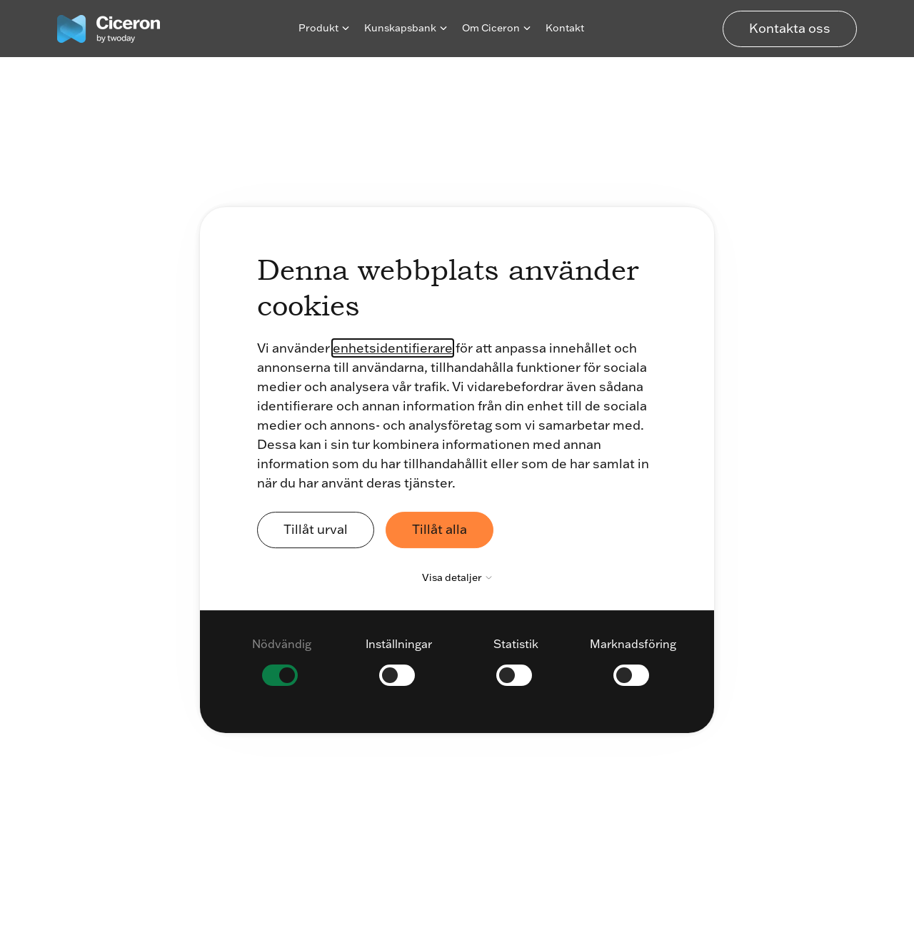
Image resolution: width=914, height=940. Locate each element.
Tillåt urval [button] (315, 529)
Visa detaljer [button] (460, 577)
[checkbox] (281, 661)
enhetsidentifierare (393, 348)
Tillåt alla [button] (439, 529)
